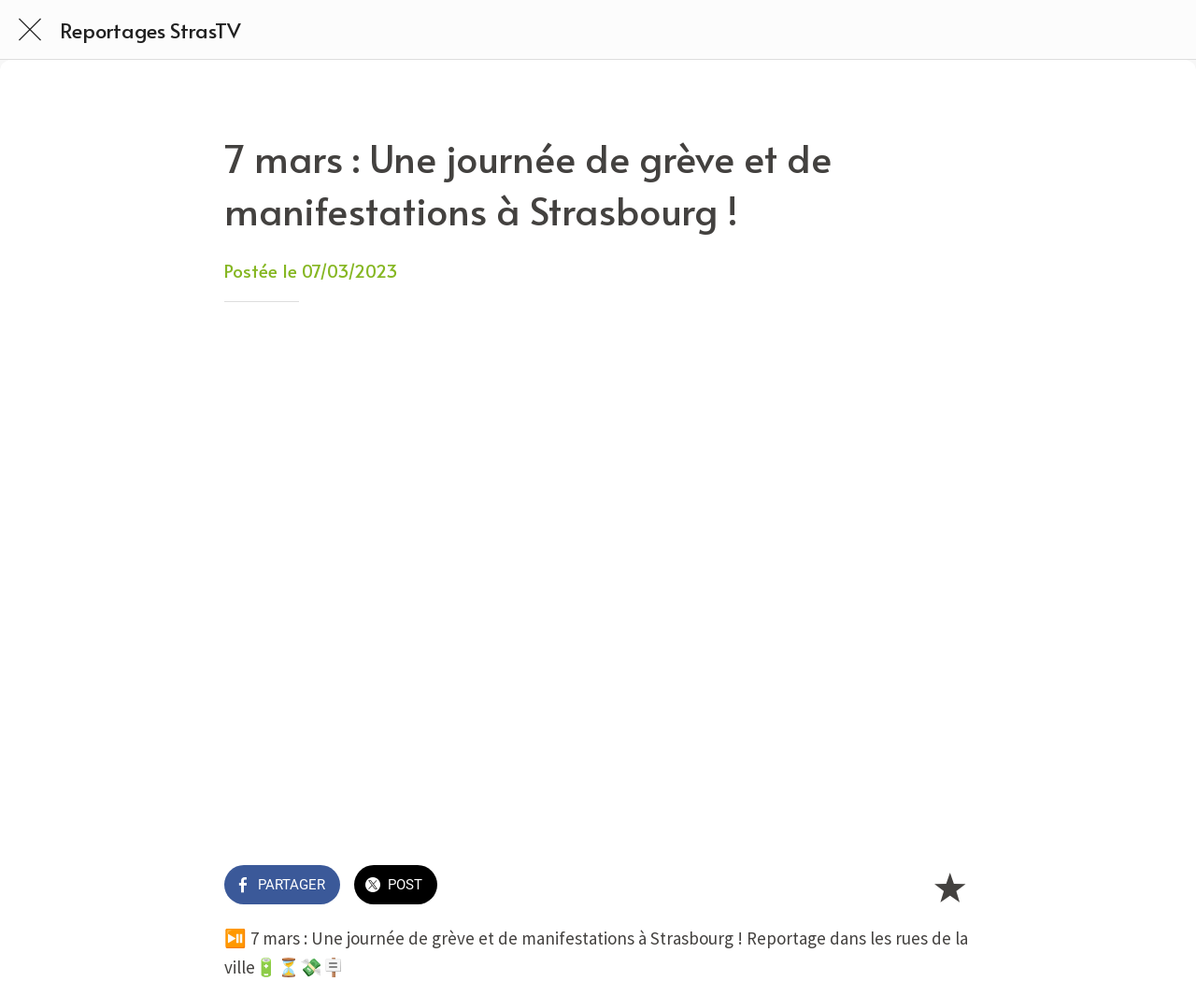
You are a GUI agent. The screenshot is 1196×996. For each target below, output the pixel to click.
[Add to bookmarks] (949, 886)
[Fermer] (30, 30)
